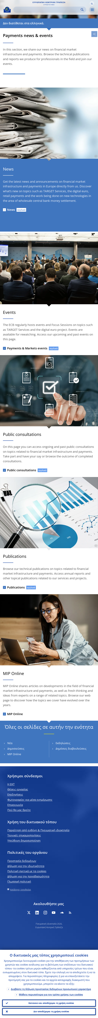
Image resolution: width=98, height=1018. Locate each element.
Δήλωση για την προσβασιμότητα (28, 876)
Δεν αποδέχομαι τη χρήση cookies (51, 1011)
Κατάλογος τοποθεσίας (20, 889)
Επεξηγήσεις (15, 794)
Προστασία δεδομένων (21, 861)
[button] (92, 3)
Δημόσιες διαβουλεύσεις (71, 748)
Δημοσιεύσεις (15, 748)
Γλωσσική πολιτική (19, 881)
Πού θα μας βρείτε (19, 810)
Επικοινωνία (15, 805)
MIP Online (15, 714)
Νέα (9, 743)
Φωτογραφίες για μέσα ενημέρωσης (29, 799)
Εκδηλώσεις (63, 743)
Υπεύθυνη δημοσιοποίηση (23, 840)
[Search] (47, 9)
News (11, 210)
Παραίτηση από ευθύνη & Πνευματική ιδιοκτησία (38, 830)
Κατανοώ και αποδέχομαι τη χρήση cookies (51, 1002)
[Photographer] (95, 156)
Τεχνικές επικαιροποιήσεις (24, 835)
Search (82, 9)
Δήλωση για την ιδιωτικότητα (25, 866)
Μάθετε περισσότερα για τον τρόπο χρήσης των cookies (51, 994)
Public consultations (21, 470)
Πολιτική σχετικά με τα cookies (26, 871)
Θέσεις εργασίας (17, 789)
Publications (16, 587)
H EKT (11, 784)
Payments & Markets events (27, 348)
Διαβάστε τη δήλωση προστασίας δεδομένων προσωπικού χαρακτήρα (51, 988)
